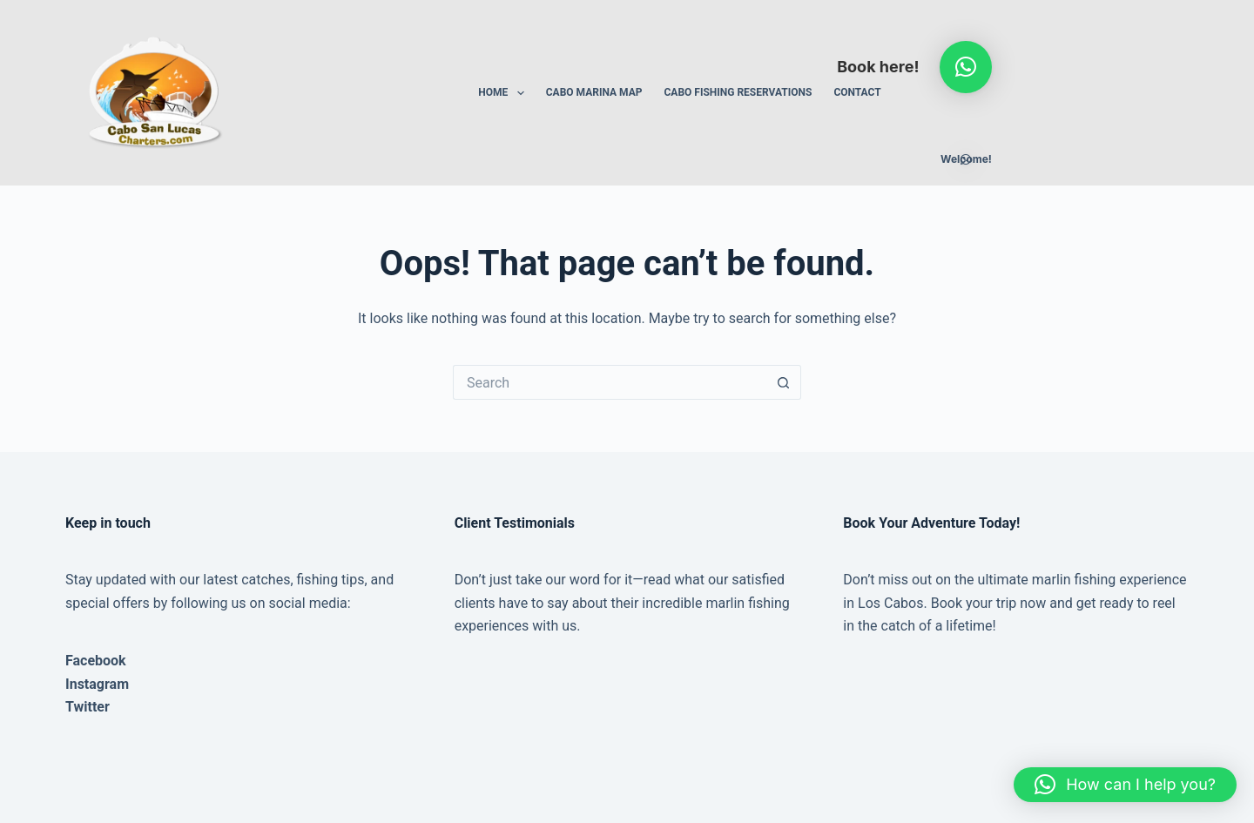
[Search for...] (609, 382)
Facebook (95, 660)
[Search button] (783, 382)
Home (504, 93)
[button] (966, 67)
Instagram (97, 684)
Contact (856, 92)
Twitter (87, 706)
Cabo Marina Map (594, 92)
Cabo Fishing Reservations (738, 92)
